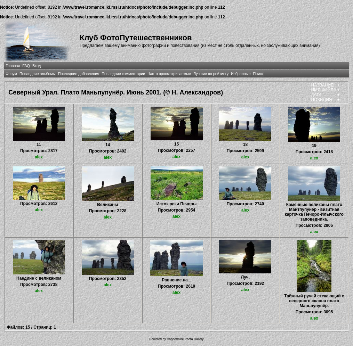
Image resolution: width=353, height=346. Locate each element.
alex (39, 157)
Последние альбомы (37, 74)
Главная (13, 66)
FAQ (26, 66)
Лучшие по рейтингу (210, 74)
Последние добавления (78, 74)
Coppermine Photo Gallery (185, 339)
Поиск (258, 74)
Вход (36, 66)
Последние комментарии (123, 74)
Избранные (240, 74)
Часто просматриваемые (169, 74)
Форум (11, 74)
